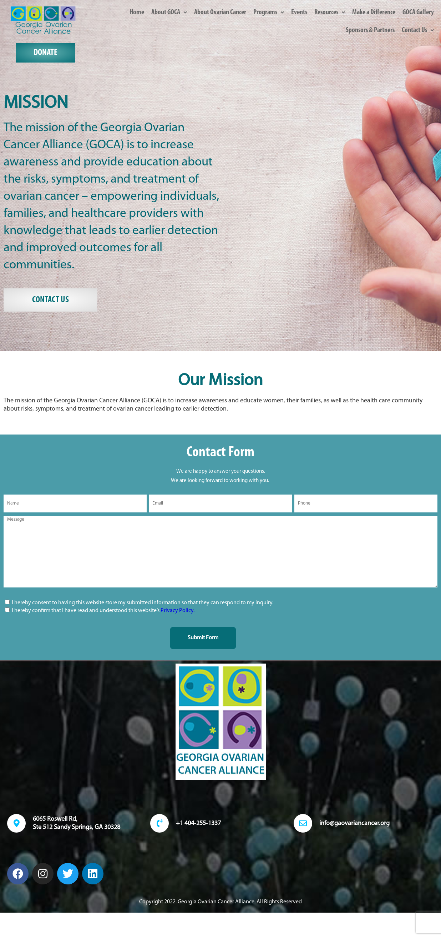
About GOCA (169, 12)
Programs (268, 12)
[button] (169, 12)
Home (137, 12)
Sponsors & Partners (370, 30)
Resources (329, 12)
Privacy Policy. (177, 611)
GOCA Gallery (418, 12)
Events (299, 12)
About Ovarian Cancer (220, 12)
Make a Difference (373, 12)
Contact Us (418, 30)
